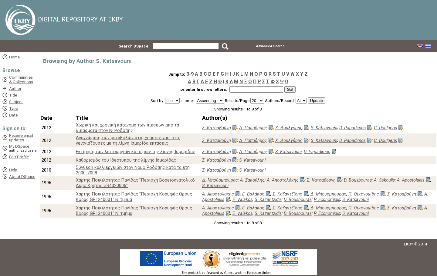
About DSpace (22, 176)
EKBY (408, 244)
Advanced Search (270, 46)
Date (13, 115)
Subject (16, 102)
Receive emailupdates (21, 137)
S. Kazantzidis (268, 199)
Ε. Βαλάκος (253, 194)
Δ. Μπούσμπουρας (220, 180)
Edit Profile (19, 157)
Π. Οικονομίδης (363, 194)
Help (13, 170)
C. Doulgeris (385, 127)
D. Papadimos (352, 127)
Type (13, 108)
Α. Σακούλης (252, 180)
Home (14, 57)
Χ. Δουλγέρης (289, 127)
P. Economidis (327, 199)
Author (15, 88)
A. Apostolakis (410, 180)
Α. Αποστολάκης (283, 180)
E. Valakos (242, 199)
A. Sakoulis (384, 180)
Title (13, 95)
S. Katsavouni (324, 127)
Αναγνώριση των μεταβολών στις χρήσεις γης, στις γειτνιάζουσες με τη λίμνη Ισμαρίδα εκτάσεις (128, 140)
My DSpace (19, 146)
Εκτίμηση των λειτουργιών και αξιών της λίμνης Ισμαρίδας (135, 151)
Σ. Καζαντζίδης (287, 194)
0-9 (190, 74)
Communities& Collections (21, 79)
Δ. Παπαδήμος (253, 127)
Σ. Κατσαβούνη (216, 127)
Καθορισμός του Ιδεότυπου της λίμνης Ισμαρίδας (126, 160)
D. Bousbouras (358, 180)
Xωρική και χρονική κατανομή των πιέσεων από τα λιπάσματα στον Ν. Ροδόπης (127, 127)
